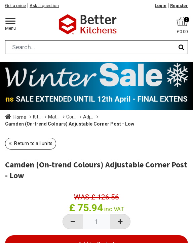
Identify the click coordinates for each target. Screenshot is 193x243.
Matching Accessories (90, 116)
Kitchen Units (47, 116)
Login (160, 5)
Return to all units (32, 150)
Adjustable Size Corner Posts (36, 124)
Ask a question (44, 5)
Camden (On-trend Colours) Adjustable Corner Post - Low (69, 131)
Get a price (15, 5)
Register (179, 5)
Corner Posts (134, 116)
